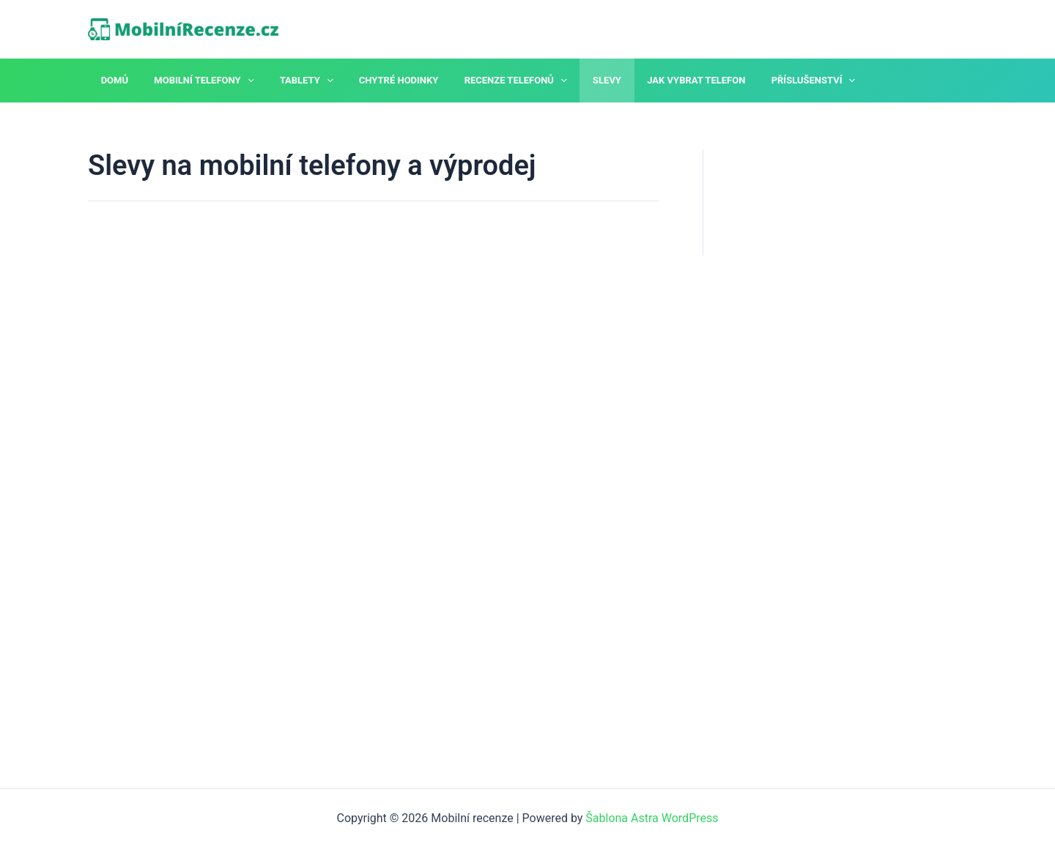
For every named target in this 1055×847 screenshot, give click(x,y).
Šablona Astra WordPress (651, 818)
